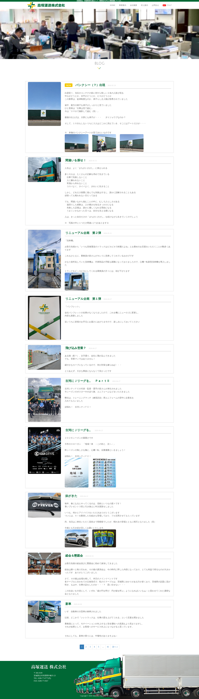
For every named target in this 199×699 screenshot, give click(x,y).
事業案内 (122, 5)
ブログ (167, 5)
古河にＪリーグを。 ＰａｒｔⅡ (87, 380)
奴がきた (71, 495)
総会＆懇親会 (74, 555)
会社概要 (133, 5)
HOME (112, 5)
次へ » (115, 647)
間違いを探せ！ (76, 160)
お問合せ (155, 5)
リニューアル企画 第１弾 (83, 298)
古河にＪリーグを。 (78, 430)
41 (108, 647)
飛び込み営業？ (76, 348)
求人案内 (144, 5)
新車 (68, 603)
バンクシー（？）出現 (90, 85)
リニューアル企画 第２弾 (83, 233)
